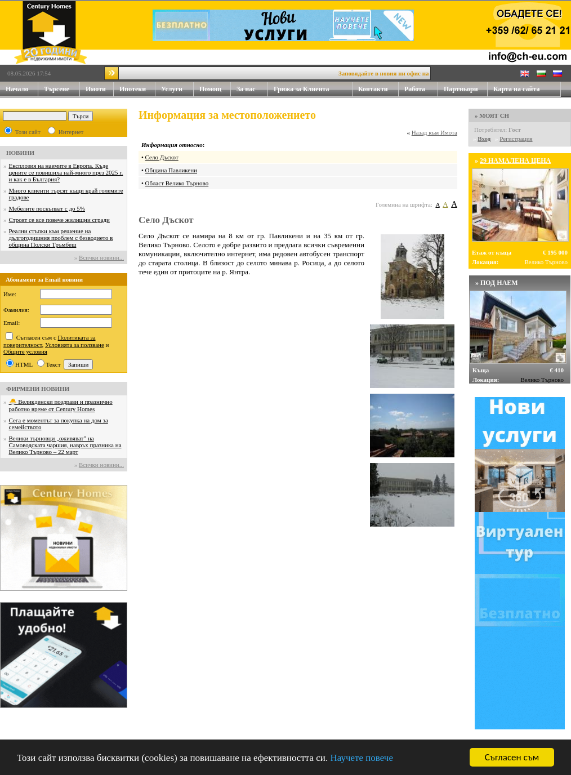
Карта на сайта (516, 89)
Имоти (100, 89)
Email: (11, 322)
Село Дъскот (162, 157)
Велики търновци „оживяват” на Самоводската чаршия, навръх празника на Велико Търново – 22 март (65, 445)
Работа (414, 89)
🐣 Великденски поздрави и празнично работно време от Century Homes (61, 405)
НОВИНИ (20, 152)
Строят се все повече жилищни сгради (59, 219)
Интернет (71, 131)
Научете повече (361, 757)
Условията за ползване (74, 344)
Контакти (378, 89)
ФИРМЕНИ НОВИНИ (37, 388)
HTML (24, 364)
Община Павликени (171, 170)
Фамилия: (16, 309)
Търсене (56, 89)
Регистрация (515, 138)
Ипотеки (132, 89)
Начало (17, 89)
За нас (252, 89)
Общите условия (25, 351)
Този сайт (28, 131)
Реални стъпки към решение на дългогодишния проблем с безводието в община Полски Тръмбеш (61, 238)
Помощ (215, 89)
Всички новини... (101, 257)
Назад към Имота (434, 132)
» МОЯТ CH (492, 115)
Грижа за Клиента (301, 89)
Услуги (177, 89)
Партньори (461, 89)
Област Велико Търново (177, 183)
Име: (9, 294)
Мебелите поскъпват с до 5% (47, 208)
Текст (53, 364)
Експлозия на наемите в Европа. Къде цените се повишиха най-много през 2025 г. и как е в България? (66, 172)
